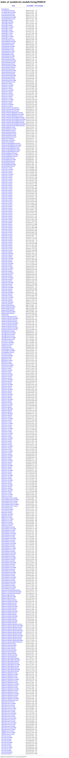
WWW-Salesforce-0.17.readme (8, 548)
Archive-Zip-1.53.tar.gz (7, 238)
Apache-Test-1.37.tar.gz (7, 101)
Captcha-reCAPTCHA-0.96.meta (9, 321)
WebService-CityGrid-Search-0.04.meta (10, 590)
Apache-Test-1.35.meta (6, 88)
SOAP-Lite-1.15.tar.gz (6, 442)
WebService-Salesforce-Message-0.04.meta (11, 638)
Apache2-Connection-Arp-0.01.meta (10, 107)
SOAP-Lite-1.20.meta (6, 463)
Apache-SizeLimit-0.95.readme (8, 70)
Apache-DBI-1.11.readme (7, 31)
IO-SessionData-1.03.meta (7, 348)
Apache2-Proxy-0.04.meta (7, 138)
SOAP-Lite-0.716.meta (6, 363)
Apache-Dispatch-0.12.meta (8, 39)
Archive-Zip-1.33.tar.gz (7, 175)
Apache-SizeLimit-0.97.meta (8, 78)
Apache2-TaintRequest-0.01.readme (9, 154)
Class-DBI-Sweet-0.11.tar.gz (8, 339)
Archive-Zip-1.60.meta (6, 261)
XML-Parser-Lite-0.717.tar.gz (8, 709)
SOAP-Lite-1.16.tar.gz (6, 447)
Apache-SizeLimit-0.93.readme (8, 65)
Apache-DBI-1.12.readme (7, 36)
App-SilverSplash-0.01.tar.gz (8, 161)
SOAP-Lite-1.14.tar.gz (6, 439)
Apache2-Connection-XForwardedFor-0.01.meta (12, 117)
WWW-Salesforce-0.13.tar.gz (8, 530)
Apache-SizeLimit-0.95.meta (8, 68)
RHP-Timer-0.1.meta (6, 358)
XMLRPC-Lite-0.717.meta (7, 731)
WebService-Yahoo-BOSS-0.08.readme (10, 669)
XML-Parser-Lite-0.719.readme (8, 718)
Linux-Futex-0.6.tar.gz (6, 357)
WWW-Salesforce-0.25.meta (8, 585)
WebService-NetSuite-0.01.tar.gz (9, 603)
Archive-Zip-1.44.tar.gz (7, 211)
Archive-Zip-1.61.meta (6, 266)
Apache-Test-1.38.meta (6, 102)
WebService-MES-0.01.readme (8, 596)
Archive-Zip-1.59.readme (7, 258)
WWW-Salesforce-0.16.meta (8, 541)
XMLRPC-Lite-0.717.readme (8, 732)
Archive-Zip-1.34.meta (6, 177)
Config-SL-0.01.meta (6, 345)
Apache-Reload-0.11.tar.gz (7, 52)
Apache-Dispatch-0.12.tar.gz (8, 43)
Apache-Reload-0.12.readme (8, 56)
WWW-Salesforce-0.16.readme (8, 543)
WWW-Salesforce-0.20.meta (8, 561)
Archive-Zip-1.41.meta (6, 200)
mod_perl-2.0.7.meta (6, 745)
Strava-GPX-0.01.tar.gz (6, 510)
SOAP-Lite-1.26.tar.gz (6, 491)
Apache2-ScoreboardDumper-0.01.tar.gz (10, 146)
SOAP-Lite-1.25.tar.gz (6, 486)
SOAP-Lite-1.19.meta (6, 459)
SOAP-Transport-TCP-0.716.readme (10, 499)
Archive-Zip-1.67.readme (7, 297)
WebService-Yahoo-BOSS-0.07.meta (10, 663)
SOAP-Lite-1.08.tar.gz (6, 410)
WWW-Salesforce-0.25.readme (8, 586)
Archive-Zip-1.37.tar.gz (7, 188)
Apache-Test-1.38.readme (7, 104)
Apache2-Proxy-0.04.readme (8, 140)
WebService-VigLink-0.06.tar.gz (9, 656)
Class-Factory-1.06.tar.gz (7, 344)
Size (36, 5)
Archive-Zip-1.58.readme (7, 253)
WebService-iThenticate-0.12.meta (9, 682)
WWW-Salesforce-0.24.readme (8, 582)
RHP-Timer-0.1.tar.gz (6, 361)
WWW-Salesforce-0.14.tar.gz (8, 535)
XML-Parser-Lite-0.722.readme (8, 727)
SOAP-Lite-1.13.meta (6, 431)
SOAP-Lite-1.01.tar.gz (6, 376)
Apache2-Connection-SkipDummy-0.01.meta (12, 112)
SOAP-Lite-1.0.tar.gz (6, 371)
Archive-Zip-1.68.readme (7, 302)
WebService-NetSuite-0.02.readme (9, 606)
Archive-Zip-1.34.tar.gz (7, 179)
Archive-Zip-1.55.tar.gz (7, 243)
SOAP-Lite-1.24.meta (6, 478)
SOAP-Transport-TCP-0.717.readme (10, 504)
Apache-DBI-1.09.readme (7, 22)
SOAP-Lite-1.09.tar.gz (6, 415)
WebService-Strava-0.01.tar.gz (8, 646)
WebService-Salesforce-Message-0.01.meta (11, 624)
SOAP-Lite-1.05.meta (6, 392)
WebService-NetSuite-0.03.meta (9, 609)
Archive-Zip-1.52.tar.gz (7, 235)
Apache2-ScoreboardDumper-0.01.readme (11, 145)
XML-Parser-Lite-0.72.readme (8, 703)
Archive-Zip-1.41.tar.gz (7, 201)
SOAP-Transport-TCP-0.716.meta (9, 497)
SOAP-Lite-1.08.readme (7, 408)
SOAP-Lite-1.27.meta (6, 493)
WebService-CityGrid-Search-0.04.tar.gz (10, 593)
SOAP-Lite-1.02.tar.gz (6, 381)
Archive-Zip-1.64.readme (7, 282)
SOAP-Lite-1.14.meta (6, 436)
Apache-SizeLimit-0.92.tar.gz (8, 62)
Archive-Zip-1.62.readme (7, 272)
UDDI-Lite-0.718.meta (6, 522)
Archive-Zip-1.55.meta (6, 242)
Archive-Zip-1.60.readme (7, 263)
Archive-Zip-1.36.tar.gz (7, 185)
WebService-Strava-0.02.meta (8, 648)
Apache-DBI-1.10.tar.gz (7, 28)
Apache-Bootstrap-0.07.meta (8, 15)
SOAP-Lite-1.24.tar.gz (6, 481)
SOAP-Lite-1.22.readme (7, 470)
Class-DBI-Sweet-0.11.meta (8, 336)
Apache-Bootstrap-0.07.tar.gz (8, 18)
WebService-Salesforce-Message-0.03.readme (12, 635)
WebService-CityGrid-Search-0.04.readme (11, 591)
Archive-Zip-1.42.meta (6, 203)
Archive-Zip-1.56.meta (6, 245)
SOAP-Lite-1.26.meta (6, 488)
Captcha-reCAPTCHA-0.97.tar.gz (9, 329)
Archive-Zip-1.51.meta (6, 232)
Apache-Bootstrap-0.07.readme (8, 17)
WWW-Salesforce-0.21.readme (8, 567)
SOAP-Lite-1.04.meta (6, 387)
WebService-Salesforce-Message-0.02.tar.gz (11, 632)
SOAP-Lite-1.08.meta (6, 407)
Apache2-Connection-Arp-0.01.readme (10, 109)
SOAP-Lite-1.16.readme (7, 446)
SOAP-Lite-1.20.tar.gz (6, 467)
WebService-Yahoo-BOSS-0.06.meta (10, 658)
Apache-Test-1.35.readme (7, 90)
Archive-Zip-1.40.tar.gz (7, 198)
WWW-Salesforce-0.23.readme (8, 577)
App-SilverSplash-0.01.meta (8, 157)
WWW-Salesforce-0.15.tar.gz (8, 540)
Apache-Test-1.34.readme (7, 85)
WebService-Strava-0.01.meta (8, 643)
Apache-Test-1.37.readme (7, 99)
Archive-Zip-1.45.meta (6, 213)
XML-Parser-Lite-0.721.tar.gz (8, 724)
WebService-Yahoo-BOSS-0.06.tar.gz (10, 661)
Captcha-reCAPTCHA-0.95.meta (9, 316)
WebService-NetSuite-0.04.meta (9, 614)
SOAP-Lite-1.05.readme (7, 394)
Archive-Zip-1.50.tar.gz (7, 230)
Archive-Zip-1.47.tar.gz (7, 221)
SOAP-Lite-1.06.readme (7, 399)
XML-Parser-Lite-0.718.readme (8, 713)
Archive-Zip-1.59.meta (6, 256)
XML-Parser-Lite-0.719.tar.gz (8, 719)
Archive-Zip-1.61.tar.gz (7, 269)
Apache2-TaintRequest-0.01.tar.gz (9, 156)
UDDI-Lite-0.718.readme (7, 523)
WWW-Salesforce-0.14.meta (8, 531)
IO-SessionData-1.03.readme (8, 350)
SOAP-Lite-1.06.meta (6, 397)
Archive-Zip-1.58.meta (6, 251)
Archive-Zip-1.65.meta (6, 285)
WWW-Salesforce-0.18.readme (8, 552)
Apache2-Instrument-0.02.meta (8, 132)
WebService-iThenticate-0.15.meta (9, 692)
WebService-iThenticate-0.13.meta (9, 687)
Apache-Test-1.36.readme (7, 94)
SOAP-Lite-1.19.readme (7, 460)
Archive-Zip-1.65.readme (7, 287)
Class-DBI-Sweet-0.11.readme (8, 337)
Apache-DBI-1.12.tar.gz (7, 38)
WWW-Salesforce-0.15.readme (8, 538)
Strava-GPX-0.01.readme (7, 509)
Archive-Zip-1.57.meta (6, 248)
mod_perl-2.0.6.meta (6, 740)
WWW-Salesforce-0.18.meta (8, 551)
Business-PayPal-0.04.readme (8, 311)
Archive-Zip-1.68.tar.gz (7, 303)
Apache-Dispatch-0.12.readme (8, 41)
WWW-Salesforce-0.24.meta (8, 580)
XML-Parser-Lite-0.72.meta (8, 701)
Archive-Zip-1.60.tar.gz (7, 264)
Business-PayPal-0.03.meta (7, 305)
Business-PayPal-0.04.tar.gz (8, 313)
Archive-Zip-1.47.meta (6, 219)
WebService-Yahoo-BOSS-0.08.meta (10, 667)
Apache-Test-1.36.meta (6, 93)
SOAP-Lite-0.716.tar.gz (7, 366)
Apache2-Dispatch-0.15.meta (8, 127)
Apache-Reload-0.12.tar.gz (7, 57)
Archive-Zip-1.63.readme (7, 277)
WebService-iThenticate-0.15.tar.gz (9, 695)
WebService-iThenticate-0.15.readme (10, 693)
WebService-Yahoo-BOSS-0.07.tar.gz (10, 666)
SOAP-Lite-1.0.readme (6, 370)
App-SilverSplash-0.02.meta (8, 162)
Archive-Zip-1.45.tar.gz (7, 214)
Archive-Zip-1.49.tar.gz (7, 227)
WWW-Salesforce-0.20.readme (8, 562)
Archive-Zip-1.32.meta (6, 167)
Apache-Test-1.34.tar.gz (7, 86)
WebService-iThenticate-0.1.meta (9, 672)
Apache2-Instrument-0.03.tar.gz (8, 136)
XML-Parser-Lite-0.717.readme (8, 708)
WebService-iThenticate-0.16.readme (10, 698)
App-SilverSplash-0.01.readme (8, 159)
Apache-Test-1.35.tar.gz (7, 91)
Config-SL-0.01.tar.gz (6, 347)
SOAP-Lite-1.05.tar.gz (6, 395)
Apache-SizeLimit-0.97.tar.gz (8, 81)
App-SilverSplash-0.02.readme (8, 164)
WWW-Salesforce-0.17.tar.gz (8, 549)
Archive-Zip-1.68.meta (6, 300)
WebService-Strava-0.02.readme (9, 650)
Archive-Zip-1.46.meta (6, 216)
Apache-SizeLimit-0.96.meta (8, 73)
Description (40, 5)
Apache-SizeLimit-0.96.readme (8, 75)
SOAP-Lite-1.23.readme (7, 475)
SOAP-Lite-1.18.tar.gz (6, 457)
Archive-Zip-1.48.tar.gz (7, 224)
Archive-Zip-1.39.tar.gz (7, 195)
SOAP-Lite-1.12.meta (6, 426)
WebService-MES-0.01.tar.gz (8, 598)
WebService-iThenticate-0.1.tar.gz (9, 675)
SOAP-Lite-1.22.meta (6, 468)
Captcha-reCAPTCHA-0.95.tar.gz (9, 319)
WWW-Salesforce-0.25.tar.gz (8, 588)
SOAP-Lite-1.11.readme (7, 423)
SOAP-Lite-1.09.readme (7, 413)
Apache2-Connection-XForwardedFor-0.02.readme (13, 123)
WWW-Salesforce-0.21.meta (8, 565)
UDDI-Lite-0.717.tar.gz (7, 520)
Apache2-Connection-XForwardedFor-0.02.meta (12, 122)
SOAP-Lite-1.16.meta (6, 444)
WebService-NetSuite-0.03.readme (9, 611)
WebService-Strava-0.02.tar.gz (8, 651)
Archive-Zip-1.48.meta (6, 222)
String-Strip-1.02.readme (7, 514)
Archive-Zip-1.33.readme (7, 174)
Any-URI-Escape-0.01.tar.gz (8, 13)
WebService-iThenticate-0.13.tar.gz (9, 690)
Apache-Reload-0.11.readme (8, 51)
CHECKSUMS (5, 315)
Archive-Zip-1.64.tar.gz (7, 284)
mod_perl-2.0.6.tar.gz (6, 743)
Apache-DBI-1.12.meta (6, 34)
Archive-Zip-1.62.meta (6, 271)
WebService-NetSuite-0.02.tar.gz (9, 607)
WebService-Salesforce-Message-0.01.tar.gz (11, 627)
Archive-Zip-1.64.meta (6, 281)
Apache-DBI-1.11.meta (6, 30)
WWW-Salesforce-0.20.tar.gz (8, 564)
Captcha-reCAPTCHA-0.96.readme (9, 323)
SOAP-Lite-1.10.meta (6, 416)
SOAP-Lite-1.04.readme (7, 389)
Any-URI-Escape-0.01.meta (8, 10)
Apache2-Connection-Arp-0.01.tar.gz (10, 111)
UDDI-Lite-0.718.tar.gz (7, 525)
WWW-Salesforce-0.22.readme (8, 572)
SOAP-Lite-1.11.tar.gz (6, 425)
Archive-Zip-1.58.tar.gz (7, 255)
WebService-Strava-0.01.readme (9, 645)
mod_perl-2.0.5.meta (6, 735)
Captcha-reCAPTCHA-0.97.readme (9, 327)
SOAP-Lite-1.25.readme (7, 484)
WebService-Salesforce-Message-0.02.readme (12, 630)
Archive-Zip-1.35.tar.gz (7, 182)
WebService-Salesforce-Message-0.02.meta (11, 629)
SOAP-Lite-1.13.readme (7, 433)
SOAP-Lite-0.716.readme (7, 365)
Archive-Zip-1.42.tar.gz (7, 204)
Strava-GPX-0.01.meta (6, 507)
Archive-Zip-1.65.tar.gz (7, 289)
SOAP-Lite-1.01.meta (6, 373)
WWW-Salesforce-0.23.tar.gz (8, 578)
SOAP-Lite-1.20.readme (7, 465)
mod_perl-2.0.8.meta (6, 750)
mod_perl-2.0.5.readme (6, 737)
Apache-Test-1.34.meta (6, 83)
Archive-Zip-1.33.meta (6, 172)
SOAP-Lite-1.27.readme (7, 494)
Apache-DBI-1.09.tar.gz (7, 23)
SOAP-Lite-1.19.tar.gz (6, 462)
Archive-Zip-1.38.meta (6, 190)
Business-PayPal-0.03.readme (8, 306)
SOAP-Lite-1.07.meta (6, 402)
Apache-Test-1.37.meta (6, 98)
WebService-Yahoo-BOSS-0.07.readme (10, 664)
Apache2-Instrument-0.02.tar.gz (8, 133)
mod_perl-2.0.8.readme (6, 752)
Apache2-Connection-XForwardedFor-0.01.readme (13, 119)
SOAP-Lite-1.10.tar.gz (6, 420)
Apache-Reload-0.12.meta (7, 54)
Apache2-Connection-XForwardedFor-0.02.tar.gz (13, 125)
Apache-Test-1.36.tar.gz (7, 96)
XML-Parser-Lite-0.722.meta (8, 726)
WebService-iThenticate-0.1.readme (9, 674)
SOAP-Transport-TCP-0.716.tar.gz (9, 501)
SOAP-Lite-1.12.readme (7, 428)
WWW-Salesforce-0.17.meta (8, 546)
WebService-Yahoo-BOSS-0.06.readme (10, 659)
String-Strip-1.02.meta (6, 512)
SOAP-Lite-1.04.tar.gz (6, 391)
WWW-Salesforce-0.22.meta (8, 570)
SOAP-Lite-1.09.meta (6, 412)
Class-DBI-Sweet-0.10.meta (8, 331)
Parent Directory (5, 9)
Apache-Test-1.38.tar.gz (7, 106)
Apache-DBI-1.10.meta (6, 25)
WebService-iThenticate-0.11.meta (9, 677)
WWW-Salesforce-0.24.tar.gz (8, 583)
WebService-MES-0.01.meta (8, 595)
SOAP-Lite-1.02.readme (7, 379)
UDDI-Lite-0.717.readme (7, 518)
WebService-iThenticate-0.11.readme (10, 679)
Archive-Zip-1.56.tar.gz (7, 247)
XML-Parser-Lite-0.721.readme (8, 722)
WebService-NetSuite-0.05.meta (9, 619)
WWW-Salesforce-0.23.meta (8, 575)
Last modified (30, 5)
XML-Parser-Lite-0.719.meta (8, 716)
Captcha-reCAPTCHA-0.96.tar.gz (9, 324)
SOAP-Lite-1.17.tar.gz (6, 452)
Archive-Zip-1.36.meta (6, 183)
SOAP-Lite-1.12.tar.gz (6, 429)
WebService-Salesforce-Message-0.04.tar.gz (11, 641)
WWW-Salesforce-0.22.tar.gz (8, 573)
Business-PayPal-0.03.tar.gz (8, 308)
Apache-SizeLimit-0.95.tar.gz (8, 72)
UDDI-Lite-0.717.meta (6, 517)
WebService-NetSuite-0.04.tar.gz (9, 617)
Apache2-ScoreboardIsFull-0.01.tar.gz (10, 151)
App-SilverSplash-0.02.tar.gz (8, 166)
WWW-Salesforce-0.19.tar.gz (8, 559)
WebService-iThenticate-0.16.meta (9, 697)
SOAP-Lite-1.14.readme (7, 438)
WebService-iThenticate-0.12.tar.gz (9, 685)
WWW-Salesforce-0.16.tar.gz (8, 544)
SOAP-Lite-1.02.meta (6, 378)
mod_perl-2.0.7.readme (6, 747)
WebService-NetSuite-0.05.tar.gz (9, 622)
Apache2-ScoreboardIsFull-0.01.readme (10, 149)
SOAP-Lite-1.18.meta (6, 454)
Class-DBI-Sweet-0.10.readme (8, 332)
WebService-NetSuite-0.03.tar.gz (9, 612)
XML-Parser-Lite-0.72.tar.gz (8, 705)
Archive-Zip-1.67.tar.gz (7, 298)
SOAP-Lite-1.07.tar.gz (6, 405)
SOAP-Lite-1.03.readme (7, 384)
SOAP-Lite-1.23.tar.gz (6, 476)
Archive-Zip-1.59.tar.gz (7, 259)
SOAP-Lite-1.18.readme (7, 455)
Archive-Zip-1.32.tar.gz (7, 170)
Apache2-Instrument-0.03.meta (8, 135)
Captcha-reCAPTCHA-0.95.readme (9, 318)
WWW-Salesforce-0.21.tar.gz (8, 569)
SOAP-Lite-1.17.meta (6, 449)
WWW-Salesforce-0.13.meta (8, 527)
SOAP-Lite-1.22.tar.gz (6, 472)
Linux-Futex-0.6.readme (7, 355)
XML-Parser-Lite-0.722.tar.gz (8, 729)
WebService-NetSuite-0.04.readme (9, 616)
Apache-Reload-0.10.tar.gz (7, 47)
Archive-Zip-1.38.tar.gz (7, 191)
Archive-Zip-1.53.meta (6, 237)
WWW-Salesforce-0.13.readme (8, 528)
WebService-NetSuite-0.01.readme (9, 601)
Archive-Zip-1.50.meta (6, 229)
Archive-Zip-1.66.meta (6, 290)
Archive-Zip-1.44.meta (6, 209)
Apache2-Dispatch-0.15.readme (8, 128)
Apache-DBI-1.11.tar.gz (7, 33)
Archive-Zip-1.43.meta (6, 206)
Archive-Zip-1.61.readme (7, 268)
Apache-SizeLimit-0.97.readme (8, 80)
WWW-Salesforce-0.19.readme (8, 557)
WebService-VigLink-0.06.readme (9, 654)
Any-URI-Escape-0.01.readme (8, 12)
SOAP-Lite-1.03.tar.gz (6, 386)
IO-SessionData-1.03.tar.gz (7, 352)
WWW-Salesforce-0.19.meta (8, 556)
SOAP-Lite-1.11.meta (6, 421)
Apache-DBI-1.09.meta (6, 20)
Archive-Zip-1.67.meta (6, 295)
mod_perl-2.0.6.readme (6, 742)
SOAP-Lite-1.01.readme (7, 374)
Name (13, 5)
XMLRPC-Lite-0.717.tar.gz (7, 734)
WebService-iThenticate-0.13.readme (10, 688)
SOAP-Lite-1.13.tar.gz (6, 434)
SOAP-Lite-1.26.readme (7, 489)
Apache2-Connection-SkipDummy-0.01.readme (12, 114)
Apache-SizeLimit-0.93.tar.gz (8, 67)
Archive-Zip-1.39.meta (6, 193)
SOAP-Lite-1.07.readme (7, 404)
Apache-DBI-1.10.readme (7, 26)
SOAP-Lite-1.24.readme (7, 480)
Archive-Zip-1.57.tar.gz (7, 250)
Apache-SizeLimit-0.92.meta (8, 59)
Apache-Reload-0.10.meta (7, 44)
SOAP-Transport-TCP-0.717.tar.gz (9, 506)
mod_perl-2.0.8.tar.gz (6, 753)
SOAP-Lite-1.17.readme (7, 450)
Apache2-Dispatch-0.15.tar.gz (8, 130)
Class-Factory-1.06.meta (7, 340)
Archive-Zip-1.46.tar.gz (7, 217)
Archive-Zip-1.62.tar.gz (7, 274)
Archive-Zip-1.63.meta (6, 276)
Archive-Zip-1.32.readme (7, 169)
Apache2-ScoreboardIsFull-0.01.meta (10, 148)
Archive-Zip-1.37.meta (6, 187)
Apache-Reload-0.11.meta (7, 49)
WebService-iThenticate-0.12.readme (10, 684)
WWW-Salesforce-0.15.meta (8, 536)
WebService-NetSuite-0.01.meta (9, 599)
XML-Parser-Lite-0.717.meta (8, 706)
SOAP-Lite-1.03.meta (6, 382)
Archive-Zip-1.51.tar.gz (7, 234)
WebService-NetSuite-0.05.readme (9, 620)
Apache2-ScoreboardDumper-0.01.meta (10, 143)
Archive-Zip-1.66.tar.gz (7, 293)
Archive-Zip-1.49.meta (6, 225)
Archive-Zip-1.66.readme (7, 292)
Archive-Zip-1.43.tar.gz (7, 208)
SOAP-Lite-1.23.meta (6, 473)
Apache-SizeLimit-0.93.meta (8, 64)
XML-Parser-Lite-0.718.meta (8, 711)
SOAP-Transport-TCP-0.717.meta (9, 502)
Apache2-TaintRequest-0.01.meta (9, 153)
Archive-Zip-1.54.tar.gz (7, 240)
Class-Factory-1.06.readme (7, 342)
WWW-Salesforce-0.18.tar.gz (8, 554)
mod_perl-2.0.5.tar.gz (6, 739)
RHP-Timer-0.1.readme (6, 360)
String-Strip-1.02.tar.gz (6, 515)
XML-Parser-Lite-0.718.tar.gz (8, 714)
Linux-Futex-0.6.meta (6, 353)
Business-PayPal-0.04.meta (7, 310)
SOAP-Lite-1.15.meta (6, 441)
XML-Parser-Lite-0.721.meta (8, 721)
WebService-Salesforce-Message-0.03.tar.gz (11, 637)
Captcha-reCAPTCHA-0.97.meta (9, 326)
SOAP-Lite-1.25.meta (6, 483)
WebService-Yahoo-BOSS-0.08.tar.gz (10, 671)
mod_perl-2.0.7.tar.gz (6, 748)
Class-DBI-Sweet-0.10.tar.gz (8, 334)
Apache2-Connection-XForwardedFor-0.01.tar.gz (13, 120)
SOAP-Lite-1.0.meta (6, 368)
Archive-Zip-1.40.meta (6, 196)
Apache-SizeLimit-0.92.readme (8, 60)
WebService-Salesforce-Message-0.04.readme (12, 640)
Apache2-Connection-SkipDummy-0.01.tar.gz (12, 115)
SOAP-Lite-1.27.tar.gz (6, 496)
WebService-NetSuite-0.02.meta (9, 604)
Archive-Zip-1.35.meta (6, 180)
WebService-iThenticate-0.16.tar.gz (9, 700)
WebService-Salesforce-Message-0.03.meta (11, 633)
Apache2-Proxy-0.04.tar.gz (7, 141)
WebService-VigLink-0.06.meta (8, 653)
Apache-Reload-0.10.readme (8, 46)
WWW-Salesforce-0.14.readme (8, 533)
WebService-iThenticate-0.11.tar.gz (9, 680)
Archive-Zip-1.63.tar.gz (7, 279)
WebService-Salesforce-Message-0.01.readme (12, 625)
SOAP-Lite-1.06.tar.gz (6, 400)
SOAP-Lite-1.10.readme (7, 418)
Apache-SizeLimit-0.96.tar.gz (8, 77)
